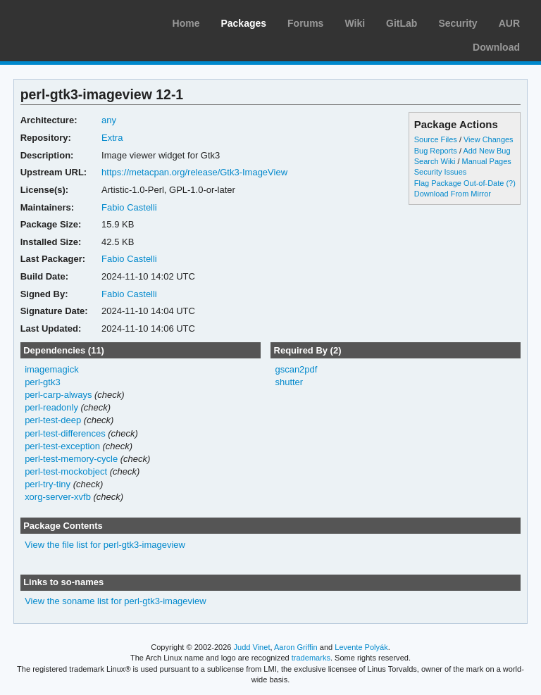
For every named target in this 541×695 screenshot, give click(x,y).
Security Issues (440, 172)
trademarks (311, 657)
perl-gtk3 (43, 382)
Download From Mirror (452, 193)
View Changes (489, 139)
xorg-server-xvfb (58, 496)
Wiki (354, 23)
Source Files (435, 139)
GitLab (401, 23)
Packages (243, 23)
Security (457, 23)
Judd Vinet (252, 647)
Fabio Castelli (129, 207)
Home (186, 23)
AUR (509, 23)
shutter (289, 382)
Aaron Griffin (296, 647)
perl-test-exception (62, 446)
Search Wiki (435, 161)
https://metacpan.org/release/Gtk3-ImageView (194, 172)
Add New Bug (486, 150)
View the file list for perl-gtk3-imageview (105, 544)
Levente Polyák (361, 647)
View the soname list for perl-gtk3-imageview (115, 601)
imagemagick (52, 369)
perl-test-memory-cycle (71, 458)
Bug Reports (435, 150)
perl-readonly (51, 407)
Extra (112, 137)
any (108, 120)
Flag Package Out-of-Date (459, 183)
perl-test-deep (53, 420)
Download (496, 47)
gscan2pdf (296, 369)
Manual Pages (486, 161)
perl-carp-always (58, 394)
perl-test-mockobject (66, 471)
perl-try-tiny (47, 484)
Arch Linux (77, 21)
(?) (510, 183)
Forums (305, 23)
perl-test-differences (65, 433)
